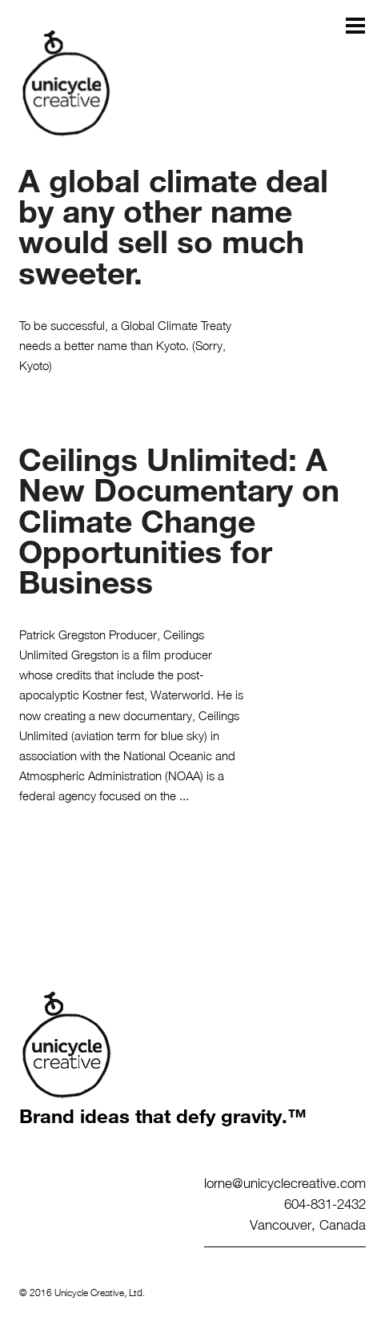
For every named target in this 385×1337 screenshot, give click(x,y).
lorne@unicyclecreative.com (285, 1182)
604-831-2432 (325, 1203)
